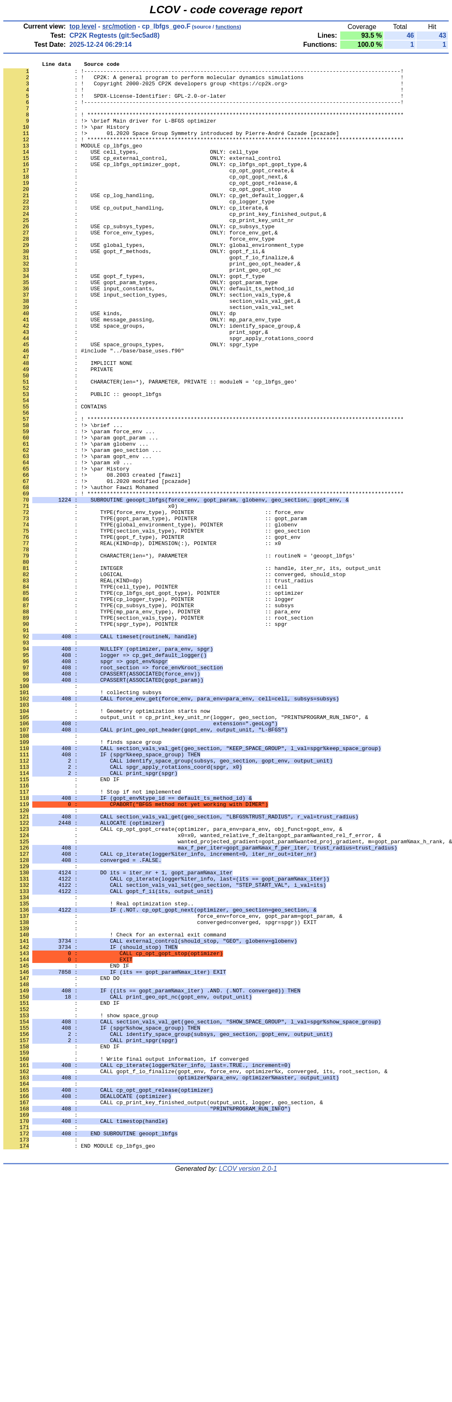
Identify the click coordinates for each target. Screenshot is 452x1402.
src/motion (119, 26)
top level (83, 26)
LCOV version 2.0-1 (248, 1387)
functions (228, 27)
